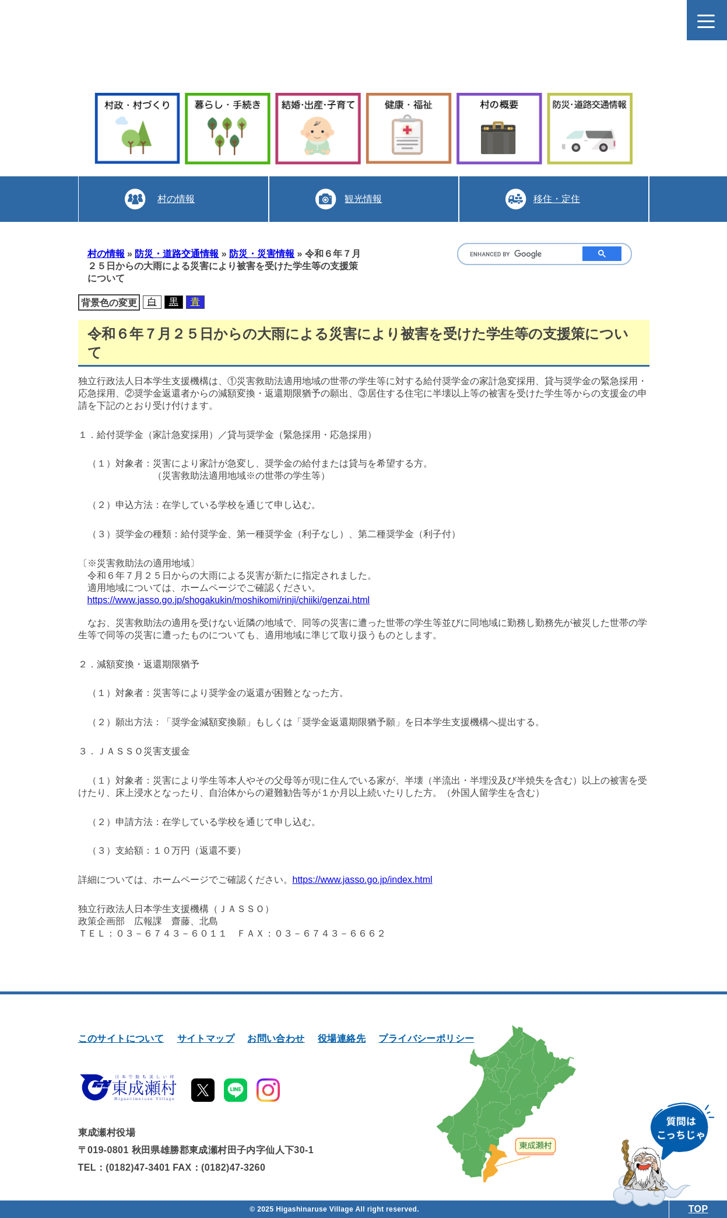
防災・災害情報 (261, 254)
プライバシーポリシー (426, 1038)
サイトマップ (205, 1038)
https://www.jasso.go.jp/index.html (363, 880)
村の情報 (175, 199)
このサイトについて (121, 1038)
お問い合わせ (275, 1038)
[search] (518, 254)
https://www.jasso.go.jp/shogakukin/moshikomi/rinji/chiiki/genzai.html (228, 600)
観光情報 (363, 199)
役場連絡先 (342, 1038)
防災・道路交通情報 (177, 254)
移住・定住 (555, 199)
